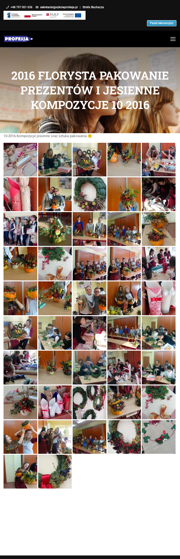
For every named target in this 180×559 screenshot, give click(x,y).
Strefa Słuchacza (98, 7)
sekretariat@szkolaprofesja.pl (59, 7)
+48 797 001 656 (21, 7)
